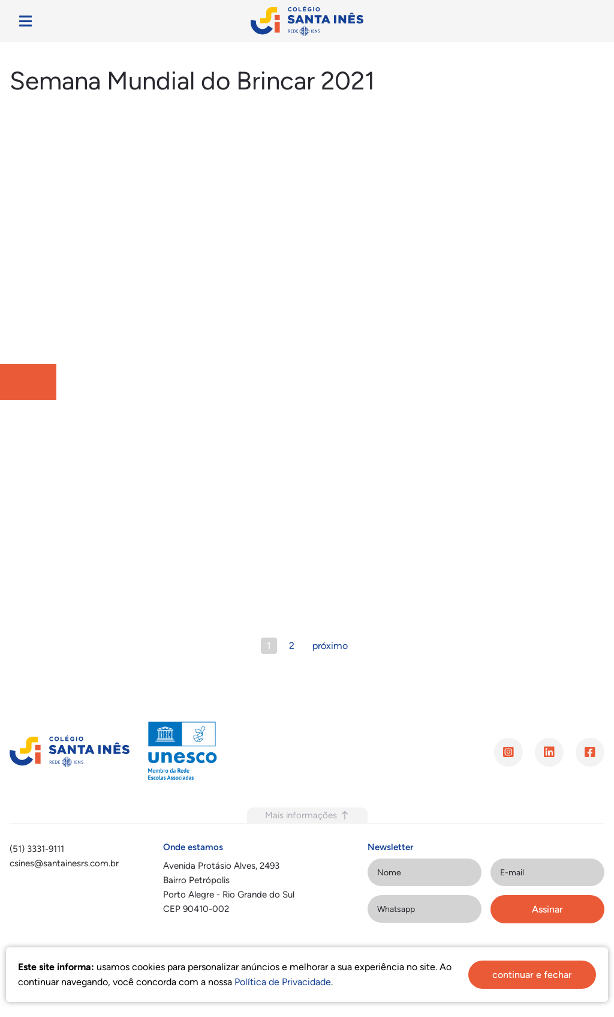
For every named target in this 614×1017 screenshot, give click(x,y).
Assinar (547, 909)
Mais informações (307, 815)
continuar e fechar (532, 974)
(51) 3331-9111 (37, 848)
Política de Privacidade (282, 982)
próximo (330, 645)
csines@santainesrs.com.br (64, 863)
